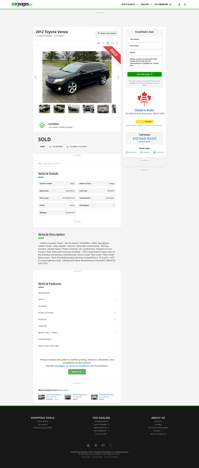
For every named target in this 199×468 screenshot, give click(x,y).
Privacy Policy (140, 83)
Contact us (158, 421)
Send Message (145, 74)
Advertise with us (101, 421)
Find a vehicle (42, 421)
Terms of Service (154, 83)
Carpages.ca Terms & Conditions (72, 365)
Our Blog (158, 424)
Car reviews (42, 424)
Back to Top (77, 372)
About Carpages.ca (158, 434)
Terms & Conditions (111, 457)
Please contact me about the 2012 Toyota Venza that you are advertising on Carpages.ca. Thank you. (144, 63)
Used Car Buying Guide (43, 428)
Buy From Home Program (158, 428)
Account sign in (101, 434)
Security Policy (98, 457)
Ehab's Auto (62, 390)
